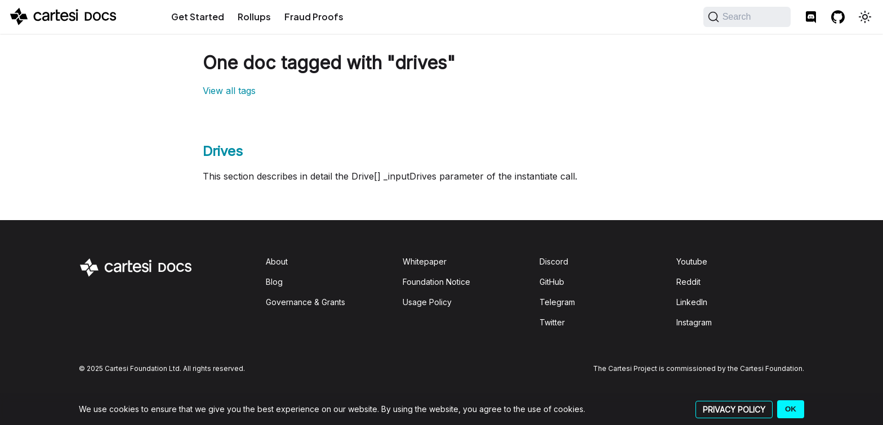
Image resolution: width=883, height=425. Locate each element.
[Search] (747, 17)
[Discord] (810, 17)
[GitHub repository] (837, 17)
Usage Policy (427, 302)
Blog (274, 282)
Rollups (254, 17)
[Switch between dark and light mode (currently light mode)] (865, 17)
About (277, 261)
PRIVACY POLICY (734, 409)
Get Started (197, 17)
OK (790, 409)
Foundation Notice (436, 282)
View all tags (229, 90)
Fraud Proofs (314, 17)
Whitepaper (425, 261)
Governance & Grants (305, 302)
